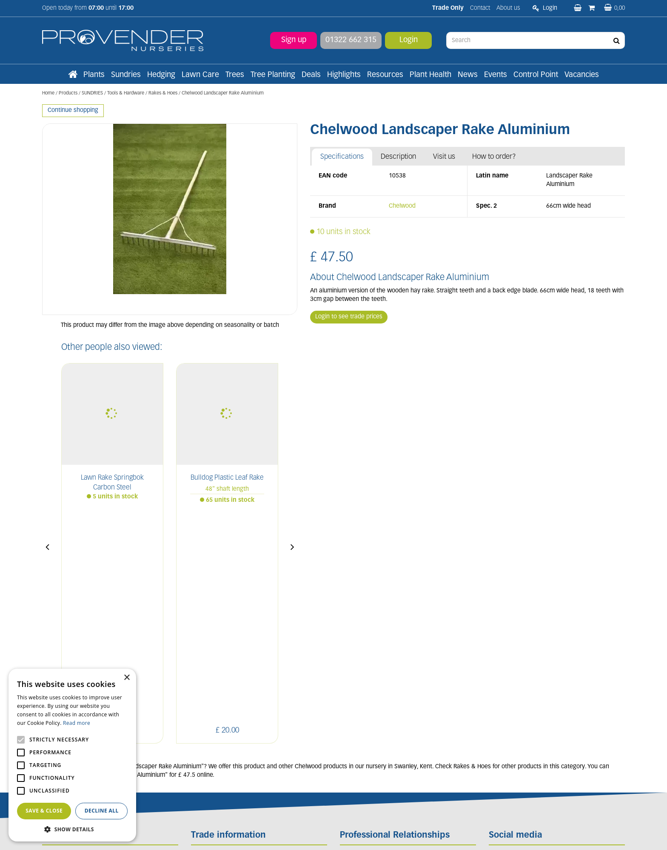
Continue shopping (73, 110)
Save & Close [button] (44, 810)
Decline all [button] (102, 810)
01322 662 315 (350, 40)
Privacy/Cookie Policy (383, 834)
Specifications (342, 156)
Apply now (214, 750)
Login (408, 40)
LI (497, 664)
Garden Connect (335, 834)
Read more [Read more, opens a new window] (76, 723)
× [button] (126, 678)
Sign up (293, 40)
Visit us (444, 156)
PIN (554, 664)
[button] (72, 829)
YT (574, 664)
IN (534, 664)
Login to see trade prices (348, 317)
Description (398, 156)
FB (516, 664)
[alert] (72, 755)
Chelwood (402, 206)
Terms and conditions (219, 731)
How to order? (494, 156)
